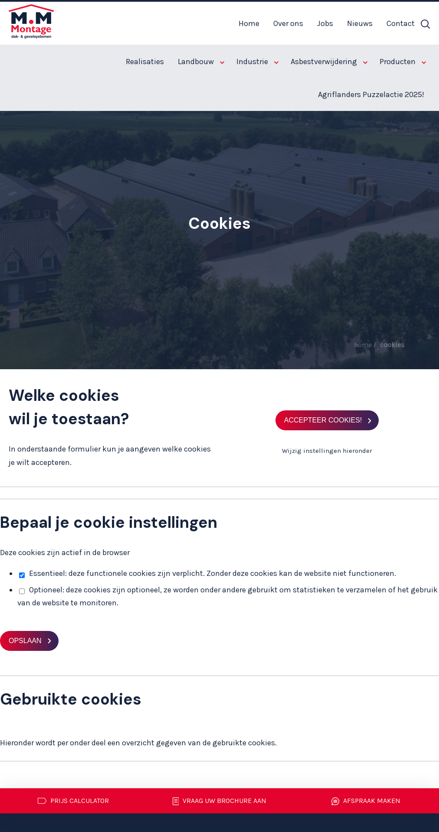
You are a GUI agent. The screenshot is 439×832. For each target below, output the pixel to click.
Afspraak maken (365, 801)
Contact (401, 23)
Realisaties (145, 61)
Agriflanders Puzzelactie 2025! (371, 94)
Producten (403, 61)
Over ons (288, 23)
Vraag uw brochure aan (220, 801)
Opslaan (25, 640)
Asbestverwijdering (329, 61)
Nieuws (360, 23)
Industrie (257, 61)
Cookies (392, 345)
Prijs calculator (73, 800)
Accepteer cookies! (323, 420)
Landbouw (201, 61)
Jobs (325, 23)
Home (249, 23)
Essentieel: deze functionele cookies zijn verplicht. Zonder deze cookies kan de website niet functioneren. (207, 573)
